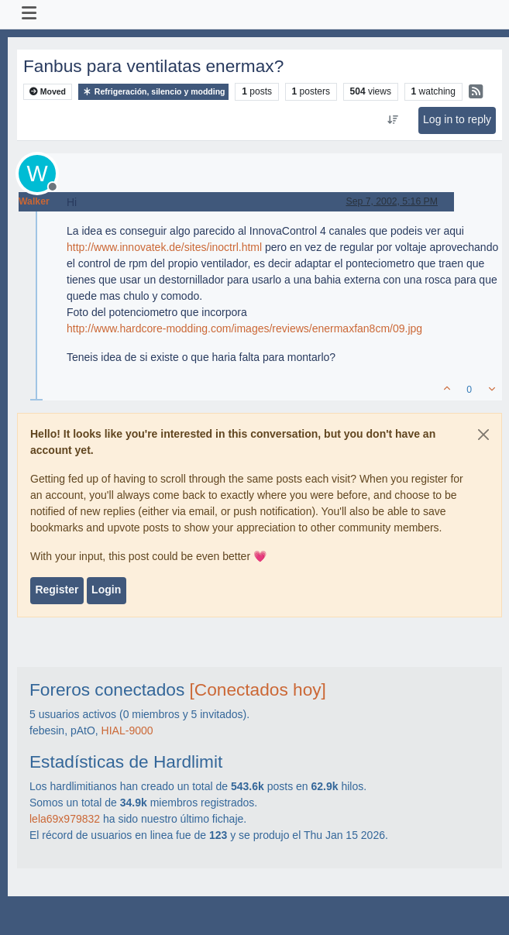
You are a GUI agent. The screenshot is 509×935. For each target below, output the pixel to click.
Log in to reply (457, 119)
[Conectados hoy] (258, 689)
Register (56, 589)
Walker (34, 201)
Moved (47, 92)
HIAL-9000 (127, 730)
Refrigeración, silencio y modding (153, 92)
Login (106, 589)
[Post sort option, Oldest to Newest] (392, 120)
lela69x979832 (64, 819)
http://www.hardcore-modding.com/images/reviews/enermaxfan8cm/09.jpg (244, 328)
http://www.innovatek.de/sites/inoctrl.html (164, 247)
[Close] (483, 434)
